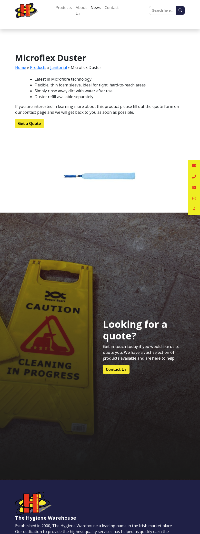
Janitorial (58, 67)
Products (64, 7)
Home (20, 67)
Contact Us (116, 369)
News (96, 7)
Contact (112, 7)
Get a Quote (29, 123)
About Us (81, 10)
